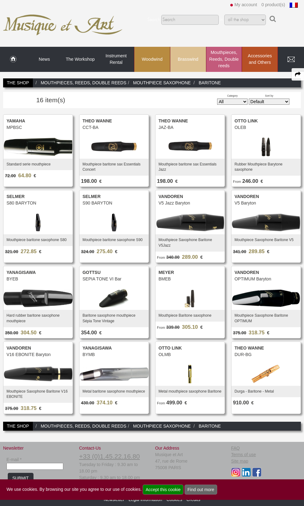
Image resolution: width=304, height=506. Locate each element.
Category (232, 95)
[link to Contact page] (291, 59)
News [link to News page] (44, 59)
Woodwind (152, 59)
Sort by (269, 95)
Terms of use (243, 454)
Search (153, 20)
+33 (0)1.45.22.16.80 (109, 456)
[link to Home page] (13, 59)
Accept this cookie (163, 489)
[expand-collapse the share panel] (298, 74)
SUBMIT (20, 478)
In (221, 20)
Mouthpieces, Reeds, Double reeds (224, 59)
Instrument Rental (116, 59)
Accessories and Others (260, 59)
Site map (239, 461)
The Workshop (80, 59)
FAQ (235, 448)
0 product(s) (273, 4)
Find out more (200, 489)
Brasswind (188, 59)
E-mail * (14, 459)
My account (246, 4)
